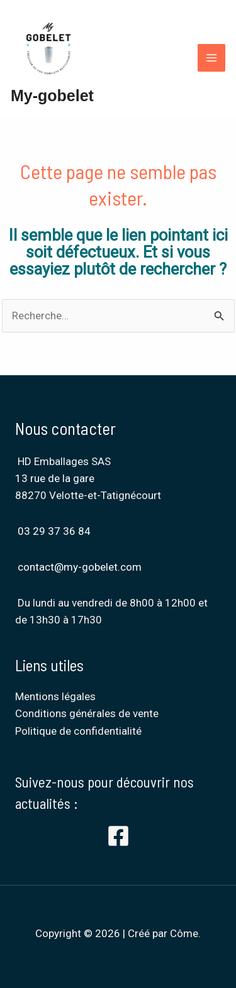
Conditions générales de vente (87, 713)
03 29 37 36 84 (54, 531)
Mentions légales (55, 696)
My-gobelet (52, 95)
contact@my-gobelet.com (80, 567)
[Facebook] (118, 836)
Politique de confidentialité (78, 731)
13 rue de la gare (56, 478)
